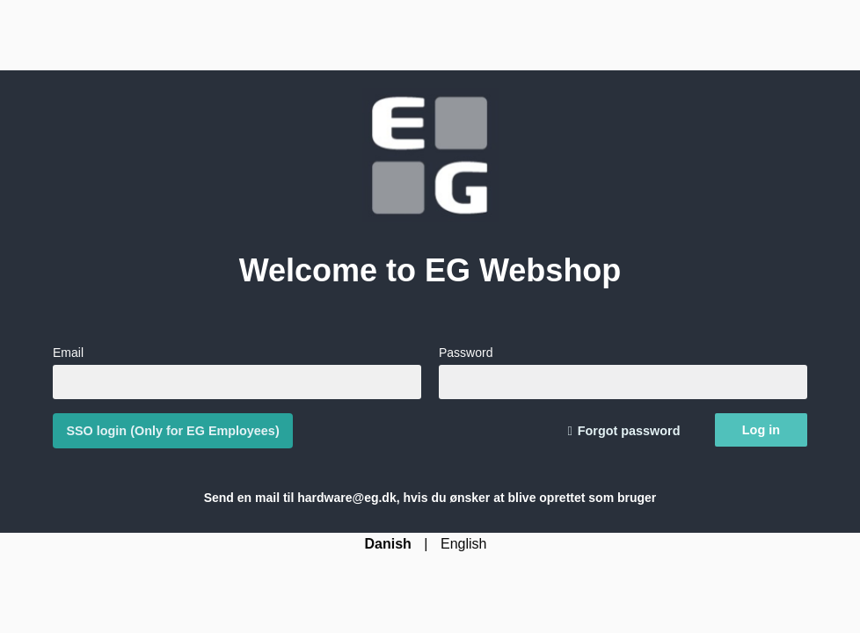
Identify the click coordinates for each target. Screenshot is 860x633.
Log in (761, 430)
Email (237, 372)
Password (623, 372)
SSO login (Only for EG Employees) (172, 431)
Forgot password (629, 431)
